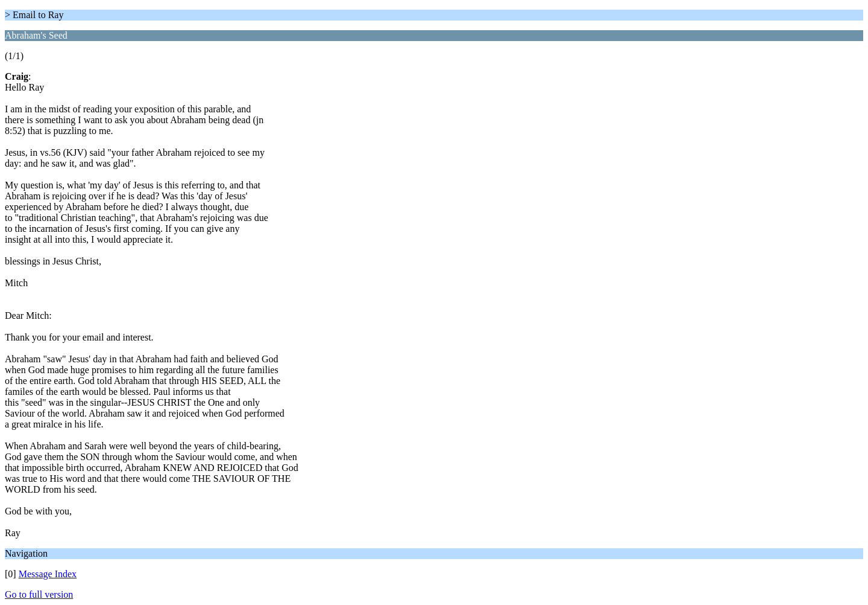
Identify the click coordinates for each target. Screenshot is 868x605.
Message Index (48, 574)
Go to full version (39, 594)
